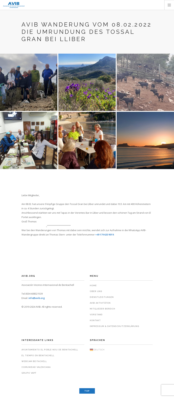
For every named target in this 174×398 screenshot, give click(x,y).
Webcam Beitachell (34, 361)
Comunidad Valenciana (36, 367)
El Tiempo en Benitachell (37, 355)
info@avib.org (36, 298)
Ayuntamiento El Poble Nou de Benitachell (49, 350)
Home (93, 285)
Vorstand (96, 314)
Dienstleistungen (102, 297)
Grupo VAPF (28, 373)
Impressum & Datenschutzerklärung (114, 326)
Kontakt (95, 320)
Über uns (96, 291)
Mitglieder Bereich (102, 309)
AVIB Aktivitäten (100, 303)
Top (87, 391)
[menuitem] (121, 350)
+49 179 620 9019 (104, 234)
